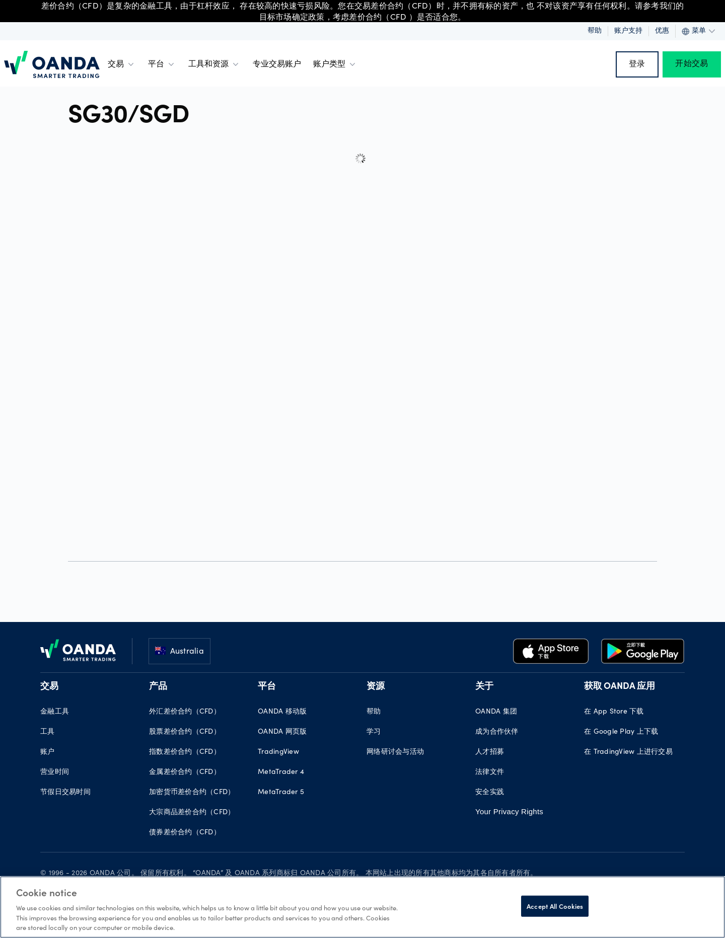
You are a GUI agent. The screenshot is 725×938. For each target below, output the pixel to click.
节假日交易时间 (65, 792)
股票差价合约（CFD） (185, 732)
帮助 (595, 31)
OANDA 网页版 (282, 732)
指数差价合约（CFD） (185, 752)
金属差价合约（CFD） (185, 772)
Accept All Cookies (555, 906)
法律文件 (489, 772)
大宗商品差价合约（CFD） (192, 812)
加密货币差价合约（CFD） (192, 792)
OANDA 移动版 (282, 712)
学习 (374, 732)
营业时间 (54, 772)
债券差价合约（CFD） (185, 832)
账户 (47, 752)
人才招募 (489, 752)
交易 (122, 64)
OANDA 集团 (496, 712)
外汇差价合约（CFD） (185, 712)
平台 (162, 64)
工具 (47, 732)
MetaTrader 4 (281, 772)
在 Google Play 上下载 (621, 732)
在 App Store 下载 (614, 712)
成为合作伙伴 (497, 732)
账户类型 (335, 64)
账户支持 (628, 31)
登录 (637, 64)
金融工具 (54, 712)
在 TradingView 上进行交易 (628, 752)
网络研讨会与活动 (395, 752)
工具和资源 (214, 64)
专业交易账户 (277, 64)
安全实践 (489, 792)
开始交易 (691, 64)
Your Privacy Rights (509, 811)
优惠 (662, 31)
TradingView (278, 752)
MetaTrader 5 (281, 792)
